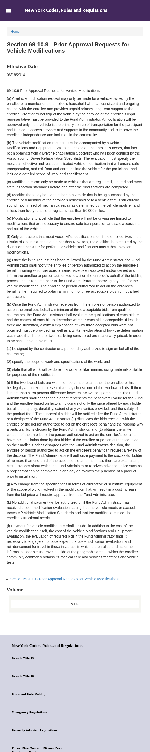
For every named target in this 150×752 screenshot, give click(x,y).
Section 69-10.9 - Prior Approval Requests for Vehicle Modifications (64, 579)
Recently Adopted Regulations (35, 730)
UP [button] (75, 604)
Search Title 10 (23, 658)
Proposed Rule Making (28, 694)
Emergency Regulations (30, 712)
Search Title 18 (23, 676)
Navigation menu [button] (8, 10)
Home (15, 31)
